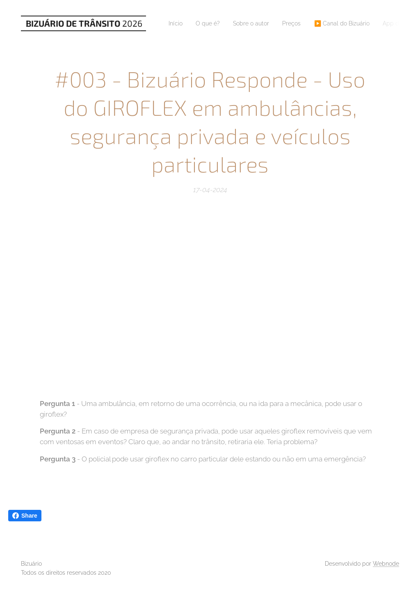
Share (24, 515)
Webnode (386, 563)
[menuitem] (179, 23)
